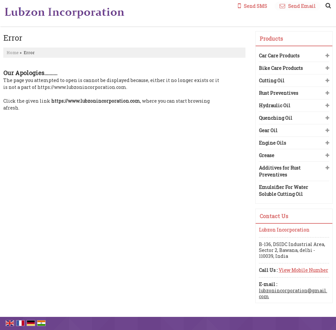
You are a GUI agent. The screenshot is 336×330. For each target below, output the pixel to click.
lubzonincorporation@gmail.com (293, 293)
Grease (266, 155)
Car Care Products (279, 55)
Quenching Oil (275, 118)
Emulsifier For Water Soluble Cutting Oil (283, 190)
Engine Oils (272, 143)
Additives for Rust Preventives (280, 171)
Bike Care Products (281, 68)
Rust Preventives (278, 93)
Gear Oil (268, 130)
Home (13, 52)
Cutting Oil (271, 80)
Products (271, 38)
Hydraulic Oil (274, 105)
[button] (303, 270)
